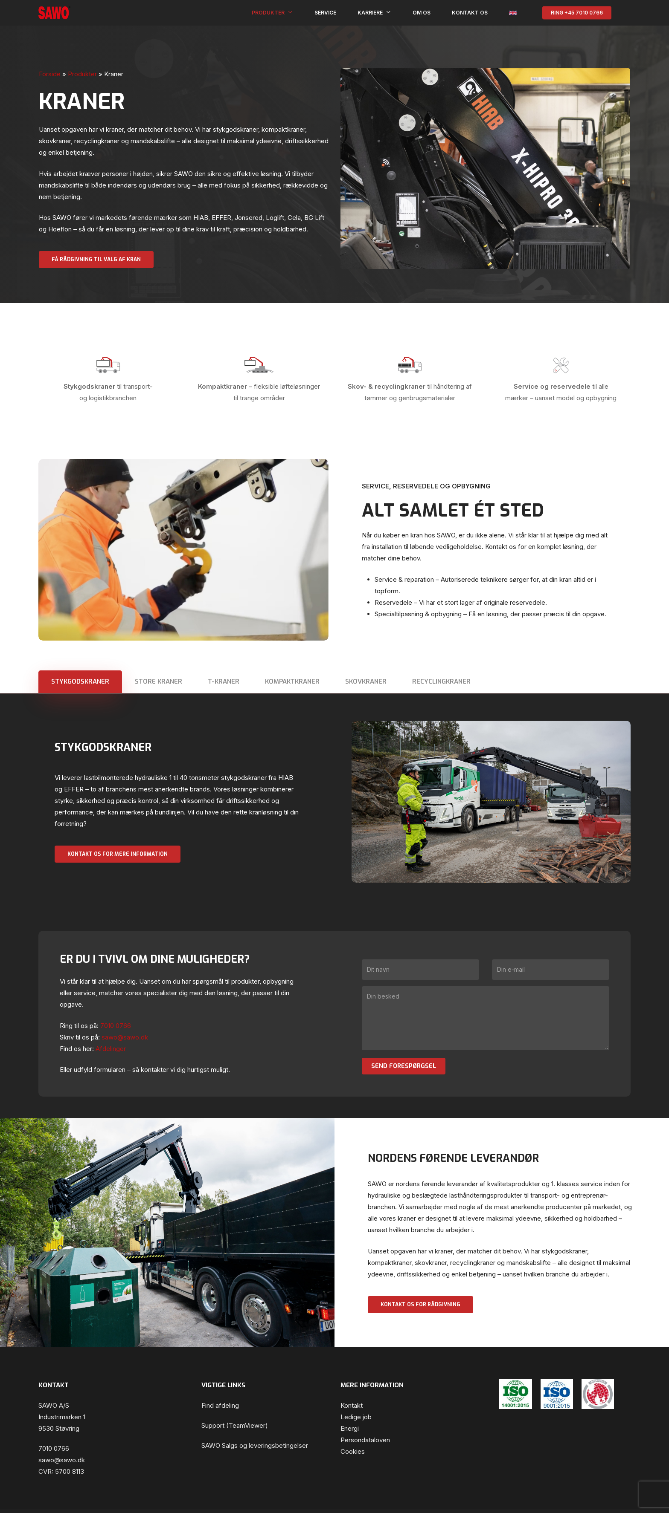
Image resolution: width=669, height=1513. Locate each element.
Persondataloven (365, 1440)
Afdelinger (111, 1049)
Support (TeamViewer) (234, 1425)
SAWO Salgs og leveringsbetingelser (254, 1445)
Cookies (352, 1451)
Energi (349, 1428)
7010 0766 (53, 1448)
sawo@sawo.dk (61, 1460)
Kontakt (351, 1405)
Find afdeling (220, 1405)
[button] (96, 260)
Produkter (82, 74)
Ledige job (356, 1417)
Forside (50, 74)
